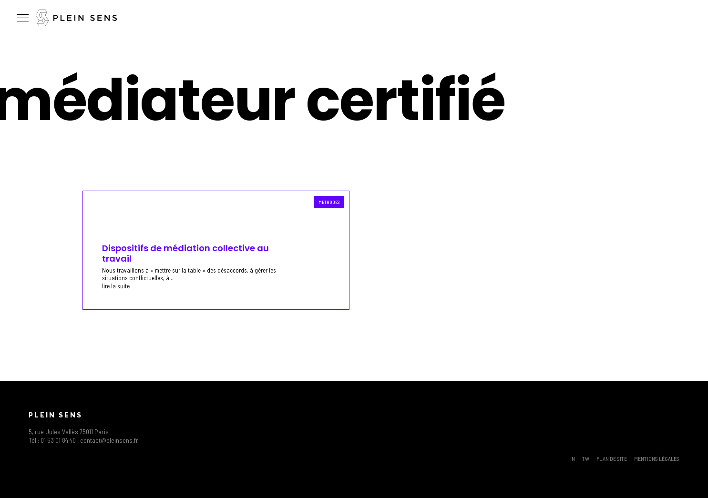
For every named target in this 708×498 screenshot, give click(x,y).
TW (585, 458)
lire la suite (116, 286)
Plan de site (611, 458)
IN (572, 458)
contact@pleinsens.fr (109, 440)
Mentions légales (656, 458)
